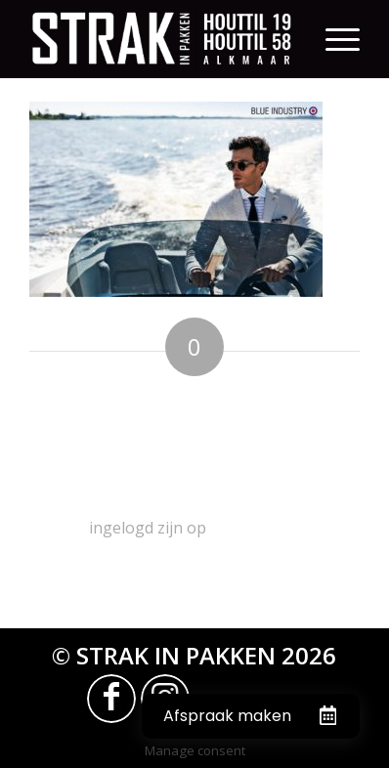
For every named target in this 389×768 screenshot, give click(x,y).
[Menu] (342, 39)
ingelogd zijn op (147, 527)
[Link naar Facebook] (111, 698)
